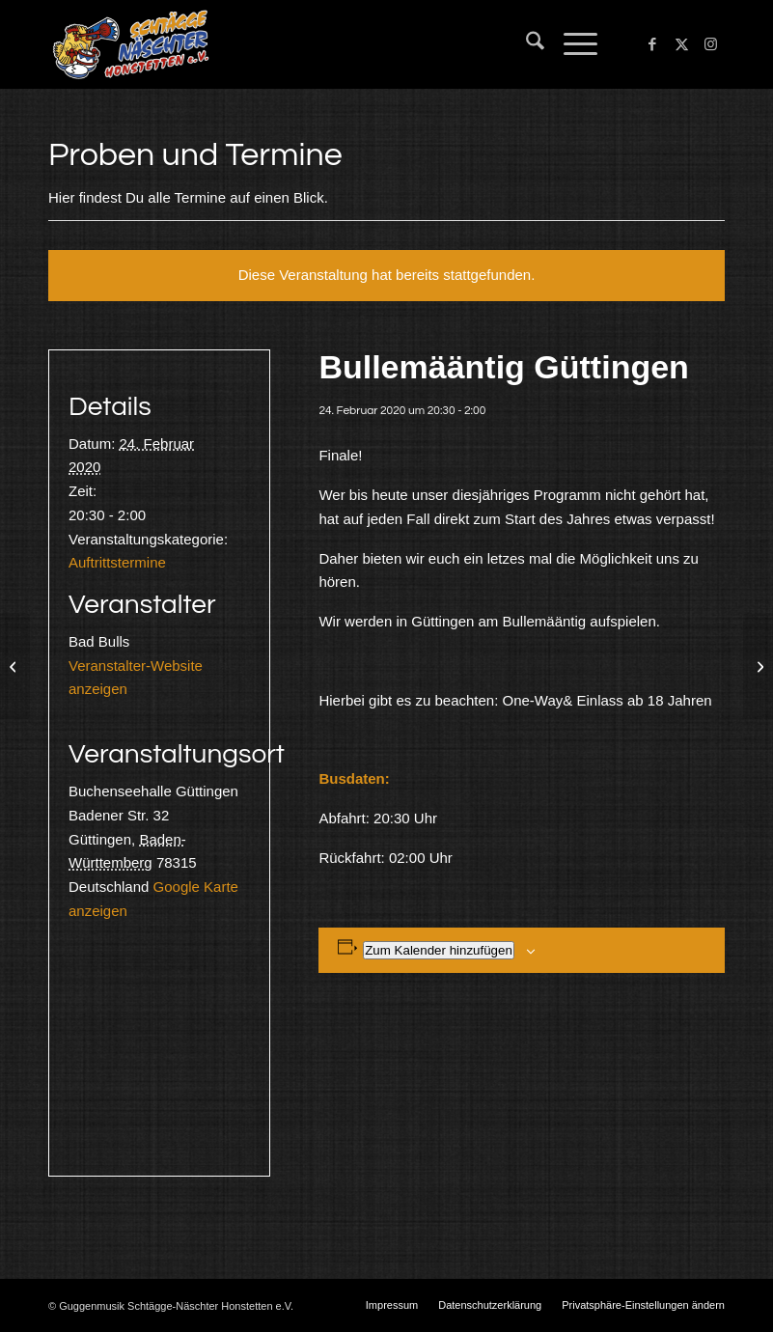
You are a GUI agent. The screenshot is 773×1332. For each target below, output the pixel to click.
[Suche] (525, 44)
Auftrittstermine (117, 562)
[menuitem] (525, 44)
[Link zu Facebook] (652, 44)
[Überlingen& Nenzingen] (15, 666)
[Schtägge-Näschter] (130, 44)
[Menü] (570, 44)
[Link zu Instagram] (710, 44)
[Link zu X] (681, 44)
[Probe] (758, 666)
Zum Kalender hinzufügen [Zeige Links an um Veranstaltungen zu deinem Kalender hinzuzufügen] (438, 950)
